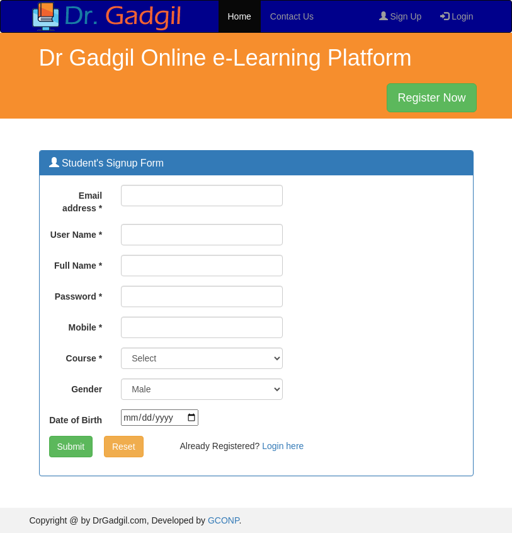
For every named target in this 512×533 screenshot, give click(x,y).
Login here (283, 446)
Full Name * (78, 266)
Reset (123, 447)
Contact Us (292, 16)
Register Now (431, 97)
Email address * (82, 201)
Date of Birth (75, 420)
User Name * (76, 235)
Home (239, 16)
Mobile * (85, 327)
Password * (78, 296)
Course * (84, 358)
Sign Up (400, 16)
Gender (86, 389)
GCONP (223, 520)
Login (456, 16)
